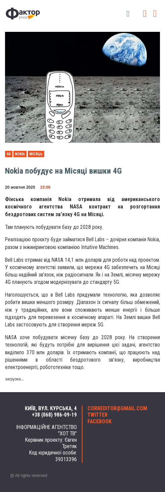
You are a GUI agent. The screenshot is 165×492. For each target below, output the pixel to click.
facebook (100, 422)
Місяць (36, 154)
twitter (98, 415)
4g (9, 154)
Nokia (20, 154)
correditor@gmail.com (117, 409)
